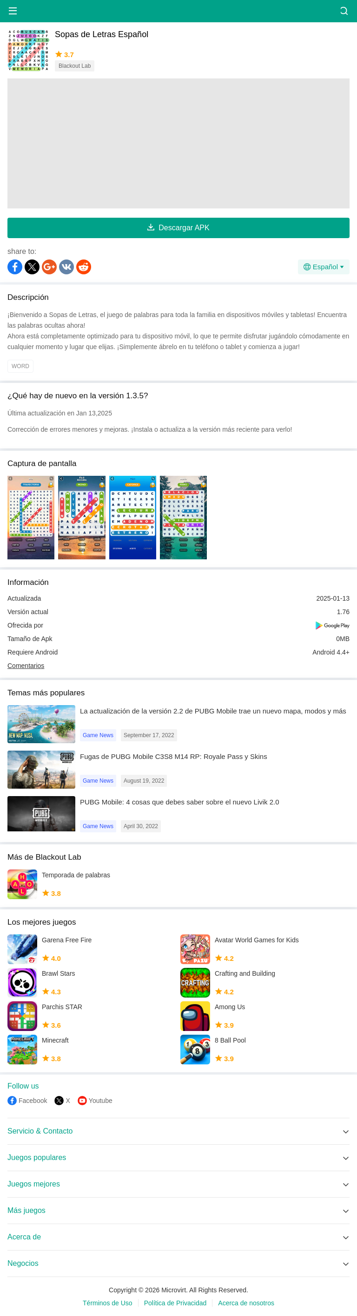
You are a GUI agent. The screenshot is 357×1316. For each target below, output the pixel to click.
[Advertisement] (178, 143)
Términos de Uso (107, 1303)
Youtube (100, 1100)
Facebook (33, 1100)
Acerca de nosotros (246, 1303)
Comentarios (25, 665)
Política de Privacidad (175, 1303)
